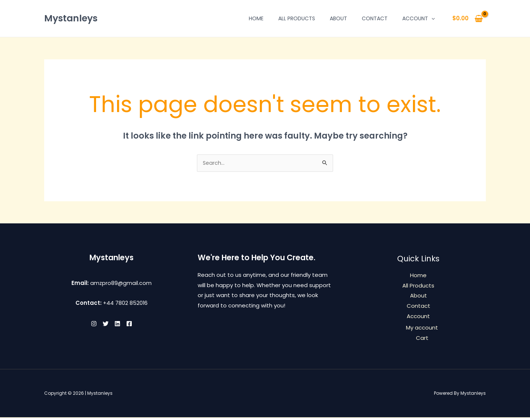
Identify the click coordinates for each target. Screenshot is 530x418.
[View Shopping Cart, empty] (467, 18)
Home (256, 18)
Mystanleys (71, 18)
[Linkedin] (120, 324)
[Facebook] (136, 324)
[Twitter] (103, 324)
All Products (296, 18)
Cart (422, 338)
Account (418, 18)
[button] (431, 18)
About (338, 18)
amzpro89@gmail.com (121, 284)
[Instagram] (87, 324)
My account (422, 328)
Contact (375, 18)
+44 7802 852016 (125, 303)
